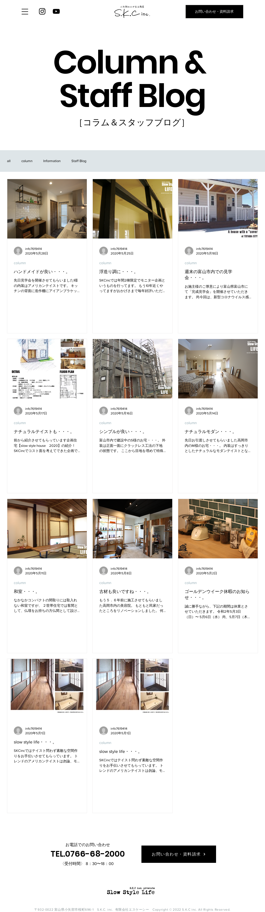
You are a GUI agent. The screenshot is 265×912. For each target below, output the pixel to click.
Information (52, 161)
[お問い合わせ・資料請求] (214, 11)
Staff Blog (78, 161)
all (9, 161)
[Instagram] (42, 11)
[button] (25, 11)
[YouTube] (56, 11)
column (26, 161)
